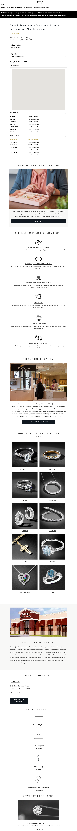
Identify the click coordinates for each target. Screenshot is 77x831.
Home (3, 7)
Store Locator (10, 7)
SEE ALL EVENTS (38, 221)
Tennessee (19, 7)
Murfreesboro (28, 7)
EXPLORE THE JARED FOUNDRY (38, 421)
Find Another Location (19, 700)
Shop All (38, 436)
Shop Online (38, 46)
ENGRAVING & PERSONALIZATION (38, 282)
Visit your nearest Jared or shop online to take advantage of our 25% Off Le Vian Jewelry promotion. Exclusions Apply (34, 15)
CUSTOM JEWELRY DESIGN (38, 247)
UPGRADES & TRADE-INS (38, 343)
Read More (38, 829)
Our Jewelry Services (38, 233)
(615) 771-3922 (16, 692)
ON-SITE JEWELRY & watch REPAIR (38, 264)
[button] (38, 113)
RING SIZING (38, 303)
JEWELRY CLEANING (38, 323)
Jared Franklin (14, 682)
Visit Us (38, 55)
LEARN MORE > (38, 728)
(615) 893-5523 (18, 61)
